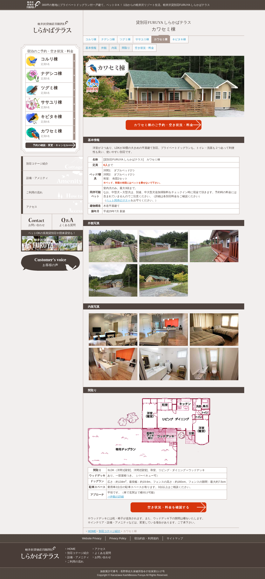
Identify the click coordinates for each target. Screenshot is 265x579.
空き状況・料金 (144, 47)
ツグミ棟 (58, 90)
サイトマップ (175, 538)
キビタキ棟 (58, 119)
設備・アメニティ (37, 178)
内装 (114, 47)
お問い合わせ (36, 225)
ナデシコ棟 (58, 75)
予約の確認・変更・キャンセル (50, 145)
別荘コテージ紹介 (37, 163)
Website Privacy (91, 538)
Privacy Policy (117, 538)
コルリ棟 (58, 61)
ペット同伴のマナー (118, 200)
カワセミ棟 (58, 133)
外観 (104, 47)
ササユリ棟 (58, 104)
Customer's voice (50, 262)
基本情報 (90, 47)
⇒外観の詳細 (115, 496)
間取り (126, 47)
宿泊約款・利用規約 (146, 538)
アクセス (31, 206)
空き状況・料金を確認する (168, 507)
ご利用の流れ (34, 192)
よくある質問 (67, 225)
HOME (92, 531)
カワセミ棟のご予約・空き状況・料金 (163, 125)
